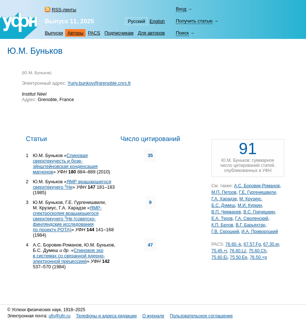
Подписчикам (118, 33)
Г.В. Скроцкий (225, 231)
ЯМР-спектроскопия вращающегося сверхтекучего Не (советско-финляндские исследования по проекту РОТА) (67, 218)
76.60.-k (233, 244)
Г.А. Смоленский (251, 218)
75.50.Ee (238, 257)
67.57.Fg (252, 244)
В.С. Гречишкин (259, 211)
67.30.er (271, 244)
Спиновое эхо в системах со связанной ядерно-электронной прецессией (69, 256)
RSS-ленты (64, 9)
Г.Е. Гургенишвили (257, 192)
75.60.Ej (219, 257)
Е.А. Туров (222, 218)
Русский (136, 21)
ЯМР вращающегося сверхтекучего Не (72, 184)
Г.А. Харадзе (224, 198)
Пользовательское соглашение (201, 315)
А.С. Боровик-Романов (257, 185)
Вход (181, 9)
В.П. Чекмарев (226, 211)
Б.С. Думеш (223, 205)
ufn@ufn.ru (60, 315)
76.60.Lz (238, 250)
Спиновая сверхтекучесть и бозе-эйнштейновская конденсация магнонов (65, 163)
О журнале (153, 315)
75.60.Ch (257, 250)
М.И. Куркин (250, 205)
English (157, 21)
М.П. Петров (224, 192)
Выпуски (54, 33)
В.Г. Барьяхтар (251, 225)
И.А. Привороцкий (260, 231)
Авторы (75, 33)
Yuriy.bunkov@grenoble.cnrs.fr (99, 83)
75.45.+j (219, 250)
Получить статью (194, 21)
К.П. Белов (222, 225)
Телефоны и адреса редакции (106, 315)
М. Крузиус (250, 198)
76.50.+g (258, 257)
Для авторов (151, 33)
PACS (94, 33)
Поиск (182, 33)
